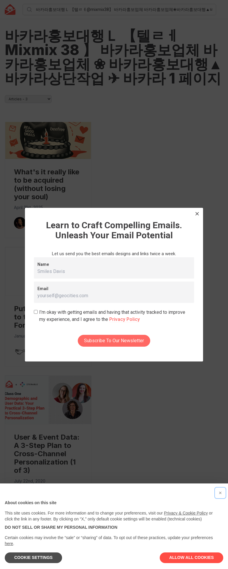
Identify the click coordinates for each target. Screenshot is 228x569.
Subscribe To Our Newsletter (114, 340)
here (9, 543)
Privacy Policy (124, 319)
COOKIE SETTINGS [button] (33, 557)
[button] (220, 493)
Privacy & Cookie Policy (186, 513)
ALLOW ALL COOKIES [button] (191, 557)
